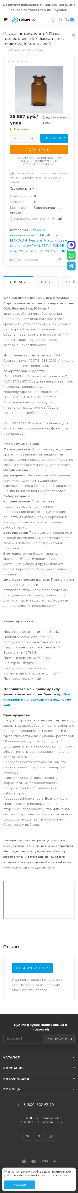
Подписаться (59, 1039)
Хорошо (20, 1185)
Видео (47, 282)
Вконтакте (28, 1132)
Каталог (11, 1057)
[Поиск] (60, 20)
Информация (16, 1079)
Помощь (11, 1089)
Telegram (39, 1132)
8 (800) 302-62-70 (39, 1104)
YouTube (50, 1132)
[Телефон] (52, 20)
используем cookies (27, 1171)
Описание (18, 282)
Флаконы (35, 240)
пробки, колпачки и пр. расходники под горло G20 (37, 699)
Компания (13, 1068)
